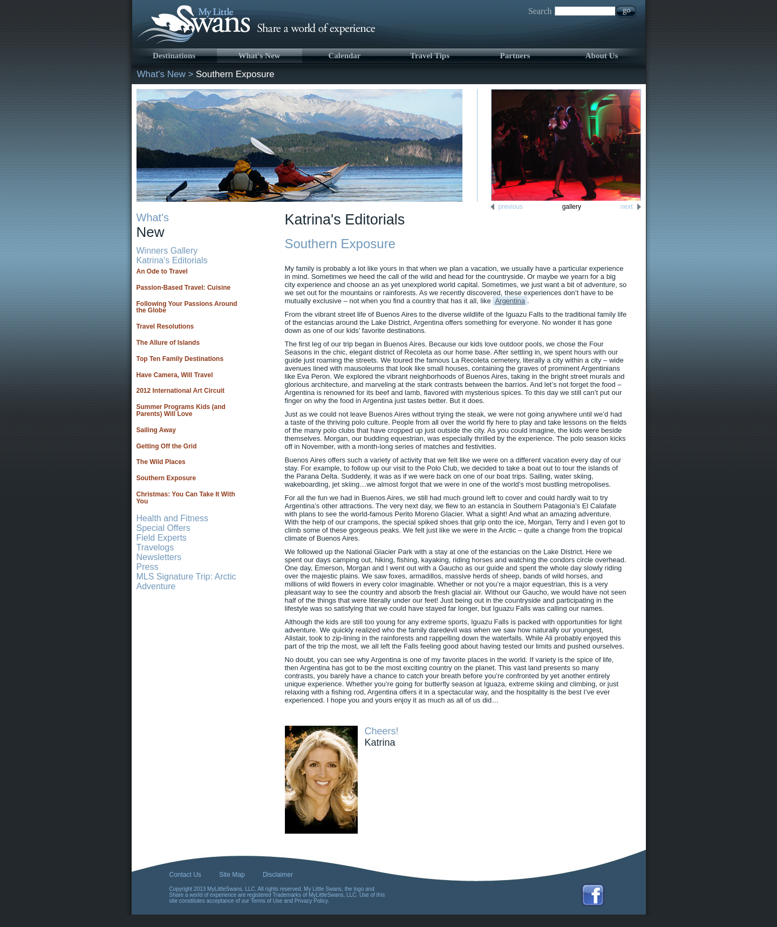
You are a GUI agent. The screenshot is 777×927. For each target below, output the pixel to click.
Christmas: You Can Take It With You (186, 497)
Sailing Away (156, 430)
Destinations (174, 55)
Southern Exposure (166, 478)
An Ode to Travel (162, 271)
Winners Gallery (167, 250)
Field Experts (162, 537)
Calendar (345, 55)
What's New (259, 55)
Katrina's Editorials (172, 260)
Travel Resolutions (165, 326)
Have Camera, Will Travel (175, 375)
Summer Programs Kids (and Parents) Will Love (181, 410)
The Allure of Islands (168, 342)
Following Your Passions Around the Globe (187, 307)
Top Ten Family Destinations (180, 359)
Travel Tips (429, 55)
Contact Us (185, 874)
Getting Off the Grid (167, 446)
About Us (601, 55)
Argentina (510, 301)
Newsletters (159, 557)
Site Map (231, 874)
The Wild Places (161, 462)
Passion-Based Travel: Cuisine (184, 287)
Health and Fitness (172, 518)
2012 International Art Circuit (181, 390)
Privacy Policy (311, 901)
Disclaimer (278, 874)
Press (148, 566)
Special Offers (163, 528)
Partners (515, 55)
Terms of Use (267, 901)
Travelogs (155, 547)
